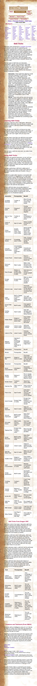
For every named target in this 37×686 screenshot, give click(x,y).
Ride (26, 31)
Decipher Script (7, 40)
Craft (6, 38)
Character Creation (20, 11)
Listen (20, 34)
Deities (29, 14)
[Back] (5, 647)
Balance (6, 31)
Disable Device (14, 30)
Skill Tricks (28, 36)
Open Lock (21, 40)
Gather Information (15, 37)
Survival (33, 30)
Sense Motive (27, 34)
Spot (33, 29)
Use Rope (34, 41)
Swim (33, 31)
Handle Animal (14, 39)
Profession (28, 29)
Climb (6, 33)
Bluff (6, 32)
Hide (20, 28)
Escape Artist (14, 34)
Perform (21, 41)
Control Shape (6, 36)
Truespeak (34, 32)
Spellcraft (34, 28)
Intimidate (21, 31)
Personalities (24, 19)
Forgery (14, 35)
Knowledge (21, 33)
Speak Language (28, 40)
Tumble (33, 33)
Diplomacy (15, 28)
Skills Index (28, 21)
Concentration (8, 34)
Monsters (12, 16)
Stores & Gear (20, 16)
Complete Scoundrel (25, 48)
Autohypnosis (8, 30)
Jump (20, 32)
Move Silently (20, 39)
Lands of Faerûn (14, 19)
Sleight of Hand (28, 38)
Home (11, 11)
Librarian (21, 653)
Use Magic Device (33, 36)
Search (27, 32)
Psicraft (27, 30)
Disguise (14, 32)
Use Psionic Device (33, 39)
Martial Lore (20, 36)
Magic (29, 11)
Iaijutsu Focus (20, 30)
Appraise (7, 29)
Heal (14, 41)
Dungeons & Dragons (9, 656)
